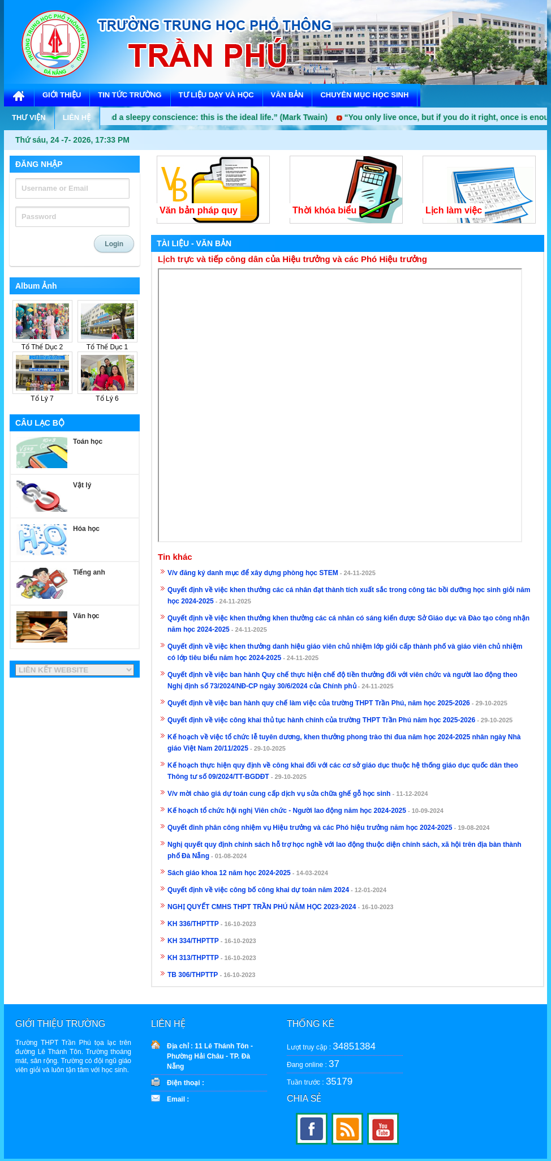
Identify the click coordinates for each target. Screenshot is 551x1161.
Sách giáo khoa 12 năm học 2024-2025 (229, 873)
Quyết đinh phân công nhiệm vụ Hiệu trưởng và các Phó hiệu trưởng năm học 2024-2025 (309, 828)
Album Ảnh (36, 285)
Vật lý (82, 485)
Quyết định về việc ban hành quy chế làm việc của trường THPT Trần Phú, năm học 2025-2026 (318, 703)
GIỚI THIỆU (61, 95)
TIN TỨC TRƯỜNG (129, 95)
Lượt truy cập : (331, 1046)
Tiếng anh (89, 572)
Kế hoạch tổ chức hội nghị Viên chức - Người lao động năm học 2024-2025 (286, 811)
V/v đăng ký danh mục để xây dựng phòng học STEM (252, 573)
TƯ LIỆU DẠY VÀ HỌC (216, 95)
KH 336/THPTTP (193, 924)
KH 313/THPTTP (193, 958)
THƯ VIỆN (29, 117)
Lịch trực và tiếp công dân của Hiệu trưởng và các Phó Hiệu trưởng (292, 259)
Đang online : (313, 1064)
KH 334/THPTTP (193, 941)
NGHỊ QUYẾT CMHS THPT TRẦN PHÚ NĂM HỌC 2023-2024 (261, 907)
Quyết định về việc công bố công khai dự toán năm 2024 (258, 890)
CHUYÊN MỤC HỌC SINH (364, 95)
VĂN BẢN (287, 95)
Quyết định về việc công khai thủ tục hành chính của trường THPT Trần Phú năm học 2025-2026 (321, 720)
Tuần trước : (319, 1081)
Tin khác (175, 557)
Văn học (86, 616)
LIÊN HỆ (77, 117)
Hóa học (86, 529)
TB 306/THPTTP (192, 975)
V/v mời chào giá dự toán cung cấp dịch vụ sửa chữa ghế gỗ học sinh (278, 794)
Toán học (87, 441)
